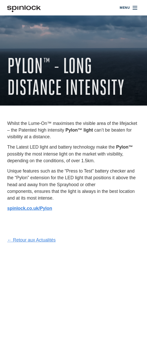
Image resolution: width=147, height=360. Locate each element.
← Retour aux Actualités (31, 240)
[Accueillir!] (24, 7)
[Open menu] (129, 8)
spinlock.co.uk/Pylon (29, 208)
